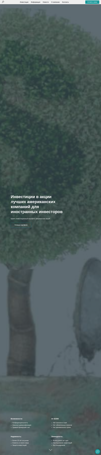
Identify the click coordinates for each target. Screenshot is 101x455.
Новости (45, 2)
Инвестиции (24, 2)
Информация (35, 2)
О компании (55, 2)
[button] (92, 2)
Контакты (65, 2)
